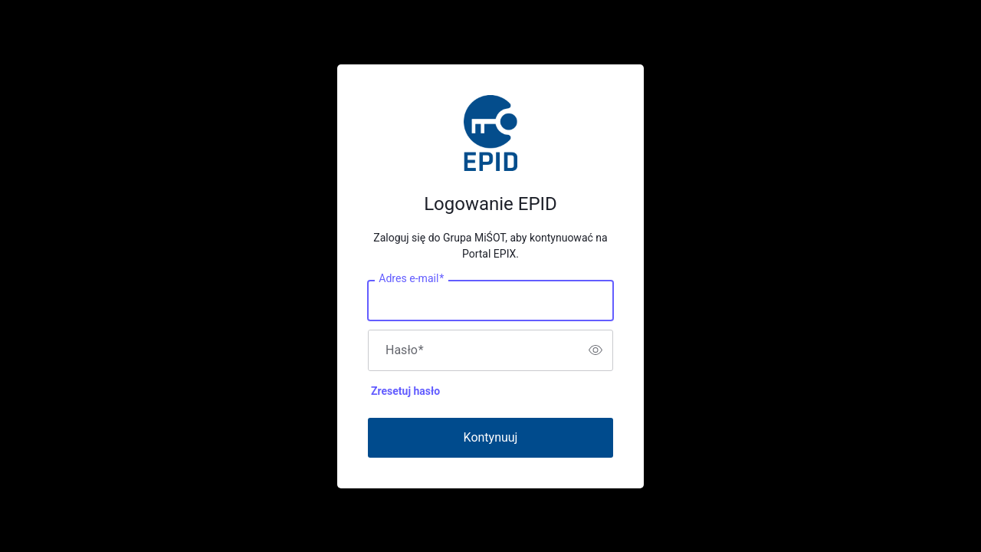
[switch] (595, 350)
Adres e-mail (411, 278)
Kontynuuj (491, 437)
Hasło (405, 350)
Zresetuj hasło (405, 391)
